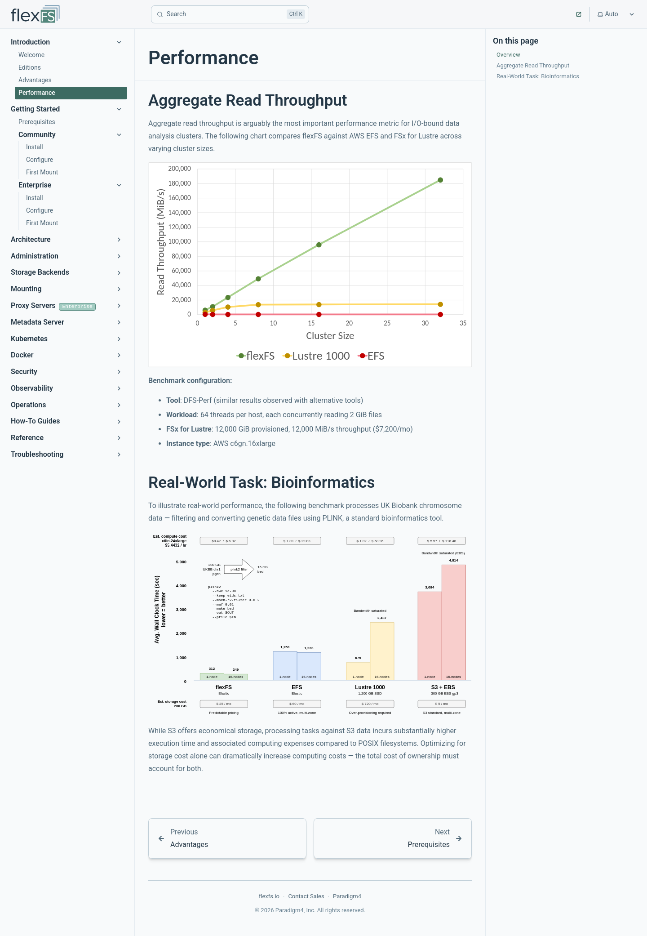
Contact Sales (306, 896)
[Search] (230, 14)
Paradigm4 (347, 896)
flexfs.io (269, 896)
